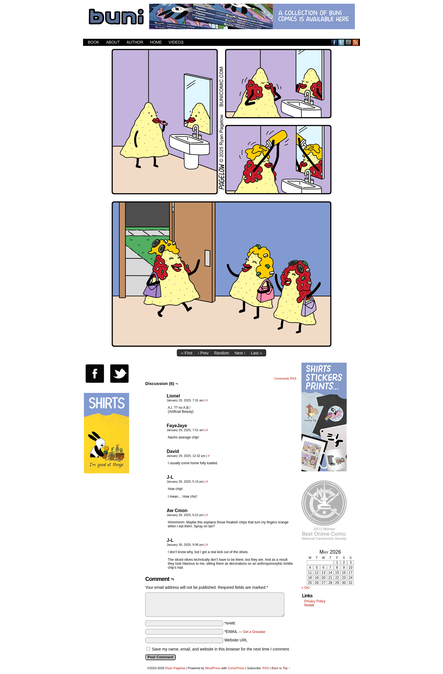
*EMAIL (245, 631)
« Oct (305, 588)
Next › (240, 353)
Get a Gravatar (254, 632)
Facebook (334, 42)
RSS (355, 42)
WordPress (212, 668)
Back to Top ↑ (281, 668)
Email (348, 42)
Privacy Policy (314, 601)
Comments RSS (285, 378)
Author (135, 42)
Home (156, 42)
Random (221, 353)
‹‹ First (186, 353)
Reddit (309, 605)
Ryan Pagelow (175, 668)
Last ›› (256, 353)
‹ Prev (203, 353)
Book (93, 42)
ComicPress (236, 668)
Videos (176, 42)
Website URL (235, 640)
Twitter (341, 42)
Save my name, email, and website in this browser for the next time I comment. (221, 649)
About (113, 42)
